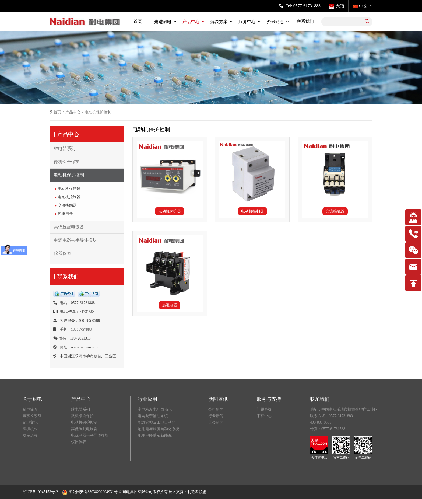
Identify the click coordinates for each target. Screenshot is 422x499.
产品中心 (191, 21)
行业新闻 (215, 416)
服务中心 (247, 21)
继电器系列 (64, 148)
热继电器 (65, 214)
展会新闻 (215, 422)
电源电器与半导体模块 (75, 240)
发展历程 (30, 435)
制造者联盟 (196, 492)
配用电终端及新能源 (155, 435)
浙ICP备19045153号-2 (40, 492)
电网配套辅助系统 (153, 416)
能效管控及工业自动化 (156, 422)
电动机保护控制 (69, 175)
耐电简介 (30, 409)
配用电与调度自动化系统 (158, 429)
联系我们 (305, 21)
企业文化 (30, 422)
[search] (367, 21)
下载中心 (264, 416)
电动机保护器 (69, 189)
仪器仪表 (62, 253)
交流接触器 (67, 205)
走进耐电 (162, 21)
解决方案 (219, 21)
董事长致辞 (32, 416)
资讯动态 (275, 21)
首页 (137, 21)
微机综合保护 (67, 161)
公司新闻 (215, 409)
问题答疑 (264, 409)
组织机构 (30, 429)
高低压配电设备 (69, 227)
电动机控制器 (69, 197)
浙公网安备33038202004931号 (90, 492)
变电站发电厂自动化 (155, 409)
